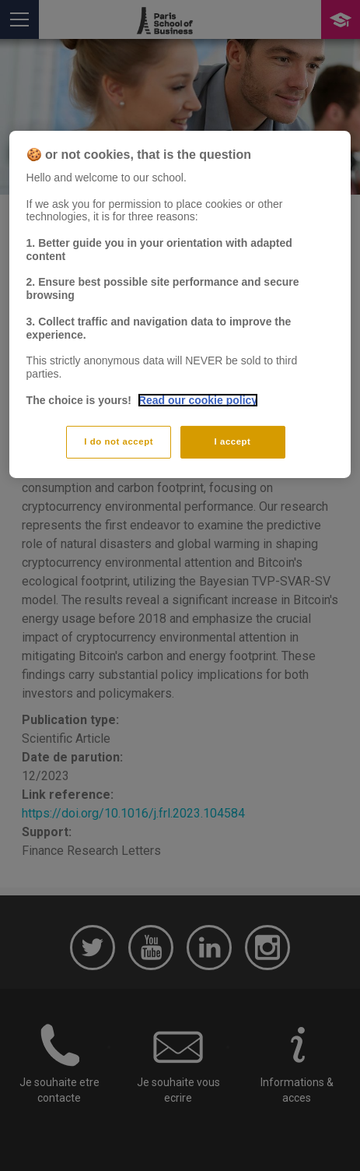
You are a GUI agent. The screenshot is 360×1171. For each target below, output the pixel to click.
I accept (233, 441)
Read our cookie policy (197, 399)
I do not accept (118, 441)
